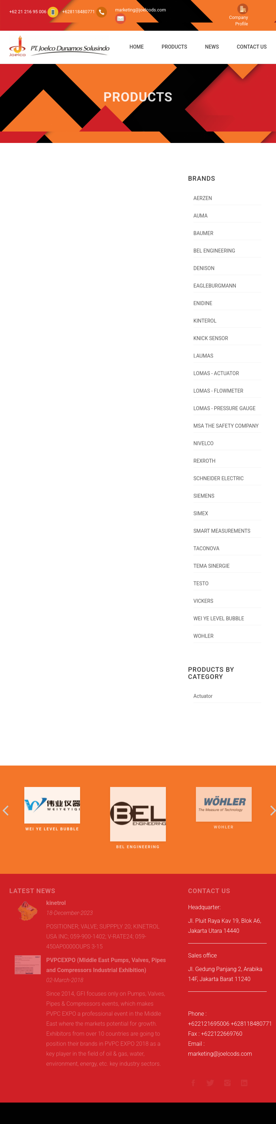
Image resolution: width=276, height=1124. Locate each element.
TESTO (200, 579)
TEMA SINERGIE (211, 562)
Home (136, 47)
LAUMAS (203, 352)
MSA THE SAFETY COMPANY (225, 422)
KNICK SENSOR (210, 334)
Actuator (203, 692)
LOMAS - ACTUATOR (216, 369)
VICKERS (203, 597)
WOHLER (203, 632)
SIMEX (200, 509)
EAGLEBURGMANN (214, 281)
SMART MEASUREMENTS (221, 527)
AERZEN (202, 194)
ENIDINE (202, 299)
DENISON (204, 264)
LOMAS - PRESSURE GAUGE (224, 404)
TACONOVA (206, 544)
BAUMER (203, 229)
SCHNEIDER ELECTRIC (218, 474)
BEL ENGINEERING (214, 246)
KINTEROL (205, 317)
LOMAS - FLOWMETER (218, 387)
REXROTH (204, 457)
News (212, 47)
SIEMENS (204, 492)
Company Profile (238, 16)
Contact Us (252, 47)
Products (174, 47)
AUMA (200, 211)
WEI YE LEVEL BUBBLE (218, 614)
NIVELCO (203, 439)
